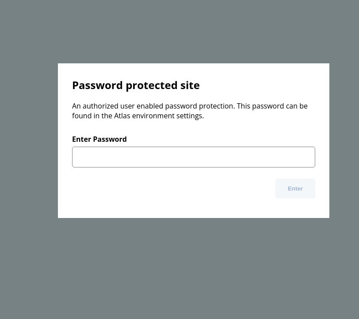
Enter (295, 188)
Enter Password (99, 139)
